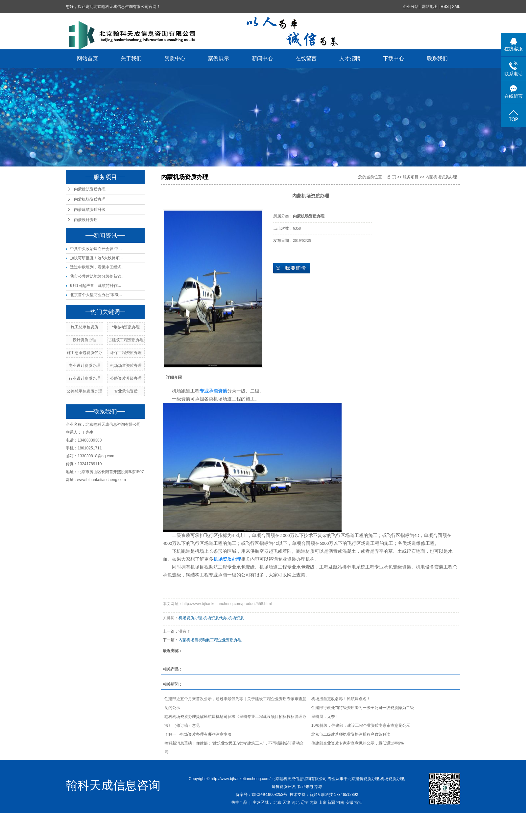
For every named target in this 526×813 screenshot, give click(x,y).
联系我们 (437, 58)
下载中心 (393, 58)
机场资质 (236, 618)
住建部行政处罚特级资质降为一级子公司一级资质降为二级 (362, 707)
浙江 (358, 802)
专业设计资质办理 (84, 365)
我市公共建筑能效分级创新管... (97, 276)
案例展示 (218, 58)
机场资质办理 (190, 618)
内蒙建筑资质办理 (90, 189)
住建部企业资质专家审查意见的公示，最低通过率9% (357, 743)
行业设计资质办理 (84, 378)
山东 (322, 802)
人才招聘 (350, 58)
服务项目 (410, 177)
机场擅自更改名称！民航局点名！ (341, 699)
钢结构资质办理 (126, 327)
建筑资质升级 (283, 786)
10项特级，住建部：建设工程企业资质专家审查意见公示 (360, 725)
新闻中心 (262, 58)
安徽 (349, 802)
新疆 (331, 802)
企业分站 (410, 6)
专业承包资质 (126, 391)
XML (456, 6)
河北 (295, 802)
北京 (277, 802)
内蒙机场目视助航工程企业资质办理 (210, 640)
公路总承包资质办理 (84, 391)
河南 (340, 802)
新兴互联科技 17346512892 (333, 794)
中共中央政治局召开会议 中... (96, 248)
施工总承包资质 (84, 327)
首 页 (391, 177)
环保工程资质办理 (126, 352)
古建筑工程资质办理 (126, 340)
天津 (286, 802)
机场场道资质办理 (126, 365)
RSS (445, 6)
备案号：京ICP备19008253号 (261, 794)
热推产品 (239, 802)
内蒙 (313, 802)
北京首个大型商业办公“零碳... (96, 294)
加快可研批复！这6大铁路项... (96, 258)
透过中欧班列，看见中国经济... (97, 267)
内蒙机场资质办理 (90, 199)
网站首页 (87, 58)
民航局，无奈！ (325, 716)
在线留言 (306, 58)
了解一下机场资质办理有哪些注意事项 (197, 734)
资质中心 (175, 58)
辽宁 (304, 802)
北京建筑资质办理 (363, 778)
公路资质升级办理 (126, 378)
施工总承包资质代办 (84, 352)
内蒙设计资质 (86, 219)
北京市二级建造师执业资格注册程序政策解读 (350, 734)
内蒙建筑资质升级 (90, 209)
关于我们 (131, 58)
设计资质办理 (84, 340)
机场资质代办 (215, 618)
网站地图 (430, 6)
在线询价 (291, 268)
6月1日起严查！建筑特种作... (95, 285)
